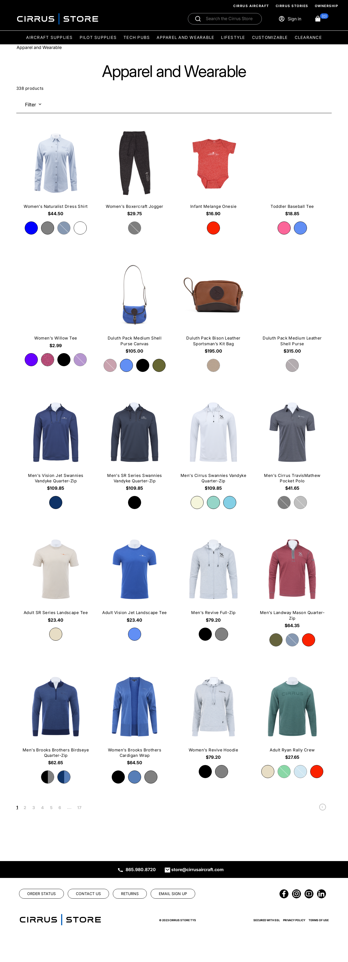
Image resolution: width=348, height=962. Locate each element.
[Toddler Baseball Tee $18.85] (292, 173)
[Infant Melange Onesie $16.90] (213, 173)
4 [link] (42, 807)
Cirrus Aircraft (251, 6)
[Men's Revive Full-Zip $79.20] (213, 579)
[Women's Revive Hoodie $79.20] (213, 716)
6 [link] (59, 807)
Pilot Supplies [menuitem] (98, 37)
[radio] (31, 228)
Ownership (326, 6)
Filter (30, 104)
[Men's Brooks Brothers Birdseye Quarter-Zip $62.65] (55, 719)
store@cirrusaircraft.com (197, 869)
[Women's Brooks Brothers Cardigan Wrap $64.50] (134, 719)
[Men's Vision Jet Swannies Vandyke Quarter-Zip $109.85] (55, 445)
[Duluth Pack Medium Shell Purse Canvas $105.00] (134, 307)
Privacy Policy (294, 920)
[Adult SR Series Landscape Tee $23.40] (55, 579)
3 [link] (33, 807)
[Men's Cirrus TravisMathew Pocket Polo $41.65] (292, 445)
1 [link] (17, 807)
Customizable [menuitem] (270, 37)
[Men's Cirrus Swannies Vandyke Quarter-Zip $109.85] (213, 445)
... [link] (69, 807)
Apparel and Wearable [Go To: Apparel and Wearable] (39, 47)
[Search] (230, 19)
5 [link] (51, 807)
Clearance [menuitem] (308, 37)
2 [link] (25, 807)
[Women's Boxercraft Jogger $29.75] (134, 173)
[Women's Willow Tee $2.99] (55, 305)
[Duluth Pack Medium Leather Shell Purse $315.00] (292, 307)
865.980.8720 (141, 869)
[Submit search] (198, 18)
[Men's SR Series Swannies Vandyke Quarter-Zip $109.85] (134, 445)
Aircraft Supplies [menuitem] (49, 37)
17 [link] (79, 807)
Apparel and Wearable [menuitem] (185, 37)
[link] (322, 808)
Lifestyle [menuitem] (233, 37)
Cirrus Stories (292, 6)
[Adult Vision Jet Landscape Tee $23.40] (134, 579)
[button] (321, 18)
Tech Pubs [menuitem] (136, 37)
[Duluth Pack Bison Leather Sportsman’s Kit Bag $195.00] (213, 307)
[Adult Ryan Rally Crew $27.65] (292, 716)
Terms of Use (319, 920)
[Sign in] (290, 18)
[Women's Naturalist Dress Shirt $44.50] (55, 173)
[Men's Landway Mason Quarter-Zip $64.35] (292, 582)
